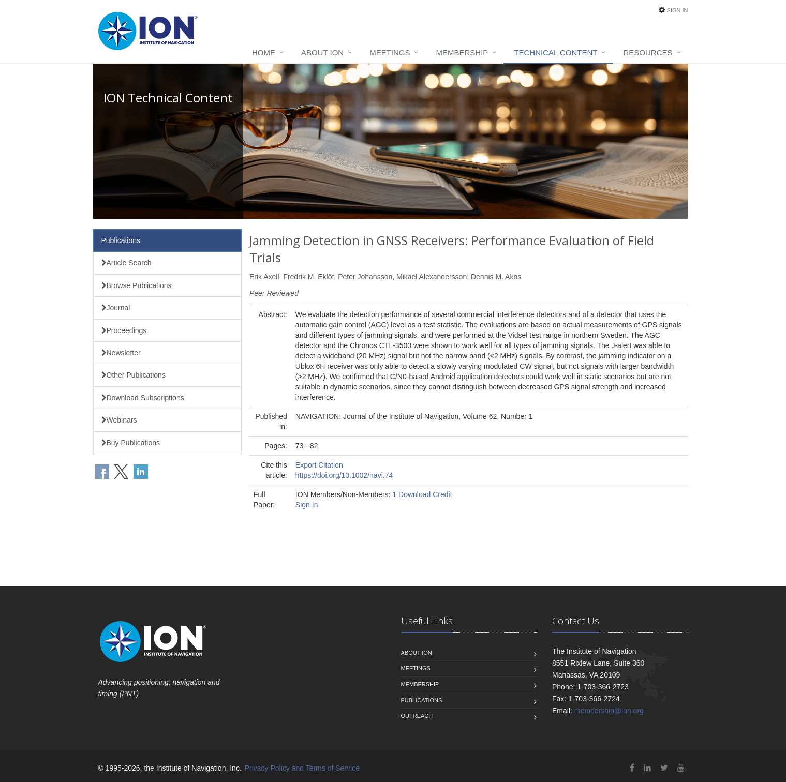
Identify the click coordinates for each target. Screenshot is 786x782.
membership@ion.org (609, 710)
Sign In (677, 10)
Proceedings (124, 330)
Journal (115, 308)
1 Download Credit (422, 494)
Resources (647, 52)
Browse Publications (136, 285)
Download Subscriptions (142, 398)
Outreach (417, 716)
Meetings (389, 52)
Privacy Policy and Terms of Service (302, 768)
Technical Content (555, 52)
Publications (121, 240)
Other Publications (133, 375)
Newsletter (121, 353)
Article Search (126, 263)
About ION (322, 52)
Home (263, 52)
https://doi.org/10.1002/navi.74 (344, 475)
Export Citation (319, 465)
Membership (462, 52)
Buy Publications (130, 443)
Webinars (119, 420)
